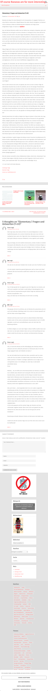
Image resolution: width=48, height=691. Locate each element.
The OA (15, 669)
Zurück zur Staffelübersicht (9, 172)
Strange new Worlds (18, 663)
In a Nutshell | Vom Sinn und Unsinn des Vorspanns (29, 203)
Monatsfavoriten (29, 612)
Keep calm (28, 606)
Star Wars (22, 661)
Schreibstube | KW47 (8, 211)
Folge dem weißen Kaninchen (20, 602)
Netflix (21, 657)
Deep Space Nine (17, 642)
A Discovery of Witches (19, 634)
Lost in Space (29, 652)
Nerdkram (16, 618)
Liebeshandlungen (18, 610)
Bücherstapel (17, 595)
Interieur (22, 606)
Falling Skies (16, 646)
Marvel (27, 655)
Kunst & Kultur (31, 608)
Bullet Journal (22, 593)
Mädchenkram (17, 616)
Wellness (30, 622)
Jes (19, 16)
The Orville (21, 669)
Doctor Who (16, 644)
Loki (23, 652)
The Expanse (23, 665)
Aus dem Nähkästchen (18, 589)
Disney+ (30, 642)
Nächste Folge (5, 170)
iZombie (29, 650)
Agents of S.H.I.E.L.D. (29, 634)
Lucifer (15, 655)
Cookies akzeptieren (24, 677)
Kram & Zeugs (17, 608)
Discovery (25, 642)
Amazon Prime (17, 636)
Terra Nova (16, 665)
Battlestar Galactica (18, 640)
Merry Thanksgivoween (19, 612)
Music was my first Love (19, 614)
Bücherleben (30, 593)
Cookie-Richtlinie (16, 689)
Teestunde (24, 622)
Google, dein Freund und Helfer (18, 191)
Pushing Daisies (21, 659)
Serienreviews (17, 622)
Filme (29, 600)
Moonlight (16, 657)
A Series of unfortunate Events (20, 638)
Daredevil (26, 640)
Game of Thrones (17, 648)
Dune (22, 644)
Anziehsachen (17, 587)
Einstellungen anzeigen (24, 686)
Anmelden (17, 569)
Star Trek (16, 661)
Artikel (23, 587)
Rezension (22, 618)
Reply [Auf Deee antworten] (9, 255)
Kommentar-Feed (19, 574)
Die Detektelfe (17, 600)
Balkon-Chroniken (18, 591)
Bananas (25, 591)
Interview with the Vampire (19, 650)
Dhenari (31, 597)
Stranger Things (27, 663)
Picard (15, 659)
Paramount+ (27, 657)
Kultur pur (24, 608)
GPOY (30, 604)
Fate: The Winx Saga (25, 646)
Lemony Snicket (17, 652)
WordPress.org (18, 576)
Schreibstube (17, 620)
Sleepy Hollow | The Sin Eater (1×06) (40, 202)
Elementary (27, 644)
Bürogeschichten (25, 595)
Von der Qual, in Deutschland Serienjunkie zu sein (37, 212)
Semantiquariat (24, 620)
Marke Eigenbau (27, 610)
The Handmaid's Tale (18, 667)
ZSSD (15, 624)
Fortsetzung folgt (17, 604)
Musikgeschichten (29, 614)
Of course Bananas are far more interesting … (24, 2)
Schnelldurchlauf (30, 618)
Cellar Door (16, 597)
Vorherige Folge (6, 168)
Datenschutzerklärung (25, 689)
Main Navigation (24, 5)
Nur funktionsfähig (24, 682)
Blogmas (16, 593)
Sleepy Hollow (30, 659)
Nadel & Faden (25, 616)
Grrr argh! (16, 606)
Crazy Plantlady (24, 597)
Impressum (33, 689)
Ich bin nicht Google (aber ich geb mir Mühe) (7, 203)
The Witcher (27, 669)
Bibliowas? (31, 591)
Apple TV (24, 636)
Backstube (27, 589)
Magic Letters (21, 655)
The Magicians (28, 667)
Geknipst (25, 604)
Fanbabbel (24, 600)
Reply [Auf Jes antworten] (9, 278)
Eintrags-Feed (18, 571)
